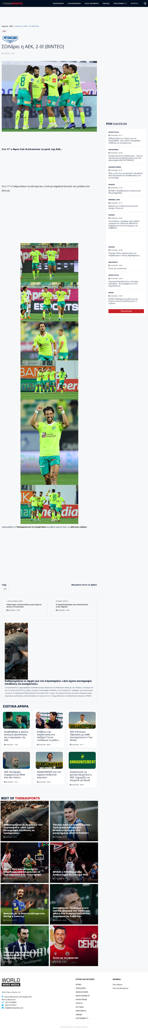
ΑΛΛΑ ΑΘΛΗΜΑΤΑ (92, 3)
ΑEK (11, 26)
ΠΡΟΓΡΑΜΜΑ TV (120, 3)
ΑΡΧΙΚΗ (78, 984)
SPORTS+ (134, 3)
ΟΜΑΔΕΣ (106, 3)
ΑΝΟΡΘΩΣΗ (113, 262)
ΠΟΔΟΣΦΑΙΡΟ (58, 3)
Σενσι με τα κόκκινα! (65, 957)
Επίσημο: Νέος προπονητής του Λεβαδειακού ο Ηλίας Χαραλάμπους (22, 955)
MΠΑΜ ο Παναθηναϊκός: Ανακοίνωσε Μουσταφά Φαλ (70, 873)
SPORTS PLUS (113, 132)
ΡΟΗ (116, 124)
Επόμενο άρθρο (62, 601)
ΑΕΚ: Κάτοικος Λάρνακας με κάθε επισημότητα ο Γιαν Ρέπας (81, 736)
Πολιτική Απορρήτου (120, 988)
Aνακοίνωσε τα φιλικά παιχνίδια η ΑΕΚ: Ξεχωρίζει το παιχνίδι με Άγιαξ (81, 776)
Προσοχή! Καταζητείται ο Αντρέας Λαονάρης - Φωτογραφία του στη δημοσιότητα (123, 283)
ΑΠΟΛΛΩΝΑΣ (113, 150)
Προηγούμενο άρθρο (14, 601)
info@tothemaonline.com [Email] (14, 1008)
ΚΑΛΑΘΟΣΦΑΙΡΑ (74, 3)
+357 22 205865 (10, 1002)
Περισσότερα (126, 311)
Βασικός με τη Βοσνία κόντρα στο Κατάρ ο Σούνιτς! (24, 915)
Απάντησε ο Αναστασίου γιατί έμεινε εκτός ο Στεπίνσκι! (24, 605)
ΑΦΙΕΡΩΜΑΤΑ (81, 1011)
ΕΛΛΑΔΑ (111, 184)
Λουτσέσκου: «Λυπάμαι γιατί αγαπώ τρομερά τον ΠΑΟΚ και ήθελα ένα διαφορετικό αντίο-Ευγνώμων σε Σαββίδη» (71, 912)
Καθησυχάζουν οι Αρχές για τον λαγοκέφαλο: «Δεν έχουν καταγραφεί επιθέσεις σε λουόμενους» (48, 682)
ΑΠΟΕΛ (111, 293)
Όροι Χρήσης (117, 984)
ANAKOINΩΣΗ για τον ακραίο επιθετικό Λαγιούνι (49, 774)
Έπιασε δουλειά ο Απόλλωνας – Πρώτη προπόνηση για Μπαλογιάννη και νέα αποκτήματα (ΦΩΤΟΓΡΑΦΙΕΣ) (72, 829)
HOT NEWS (80, 1007)
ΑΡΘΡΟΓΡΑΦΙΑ (81, 1000)
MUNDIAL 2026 (114, 200)
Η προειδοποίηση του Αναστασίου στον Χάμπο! (72, 605)
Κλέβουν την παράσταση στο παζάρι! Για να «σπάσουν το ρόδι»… (48, 736)
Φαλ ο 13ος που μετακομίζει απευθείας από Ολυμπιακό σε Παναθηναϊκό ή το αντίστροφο (22, 871)
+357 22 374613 (10, 1005)
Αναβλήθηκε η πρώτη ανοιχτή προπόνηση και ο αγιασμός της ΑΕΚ (16, 736)
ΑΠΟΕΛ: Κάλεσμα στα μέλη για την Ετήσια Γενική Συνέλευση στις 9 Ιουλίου (123, 301)
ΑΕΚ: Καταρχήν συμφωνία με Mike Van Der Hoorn (14, 774)
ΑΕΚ (5, 589)
